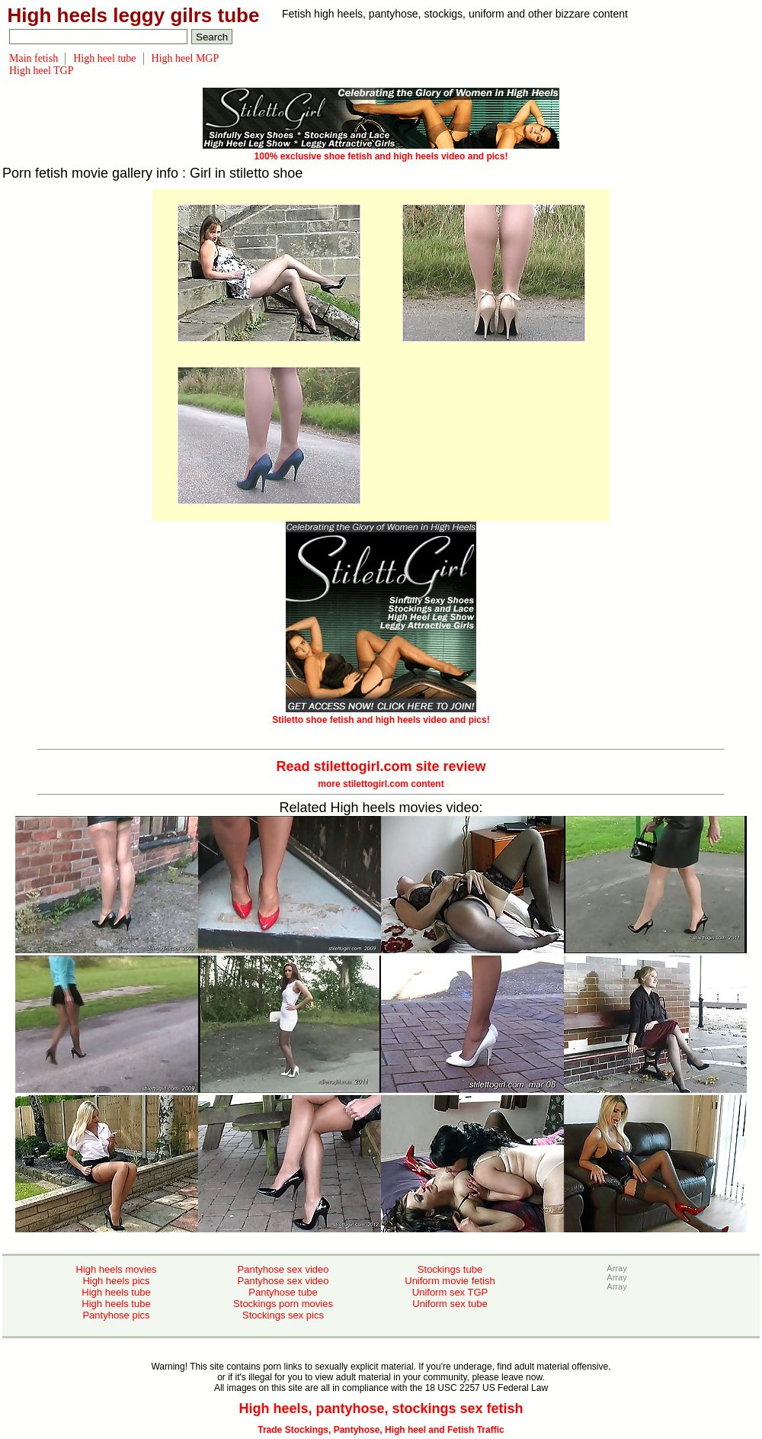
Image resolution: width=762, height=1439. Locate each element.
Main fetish (33, 58)
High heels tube (116, 1292)
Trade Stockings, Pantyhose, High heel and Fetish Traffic (381, 1430)
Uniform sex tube (449, 1303)
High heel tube (104, 58)
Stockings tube (450, 1269)
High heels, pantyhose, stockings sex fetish (381, 1408)
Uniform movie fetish (450, 1280)
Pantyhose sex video (283, 1269)
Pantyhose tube (282, 1292)
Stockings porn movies (283, 1303)
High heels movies (115, 1269)
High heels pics (115, 1280)
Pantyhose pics (115, 1315)
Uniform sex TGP (450, 1292)
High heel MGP (185, 58)
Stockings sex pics (283, 1315)
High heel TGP (41, 70)
